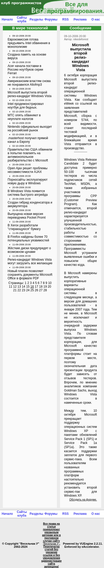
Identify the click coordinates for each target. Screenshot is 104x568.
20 (49, 286)
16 (32, 286)
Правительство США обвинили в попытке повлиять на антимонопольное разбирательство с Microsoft (30, 155)
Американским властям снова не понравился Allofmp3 (29, 82)
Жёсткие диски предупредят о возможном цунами (29, 250)
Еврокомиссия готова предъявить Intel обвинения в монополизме (29, 43)
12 (15, 286)
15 (27, 286)
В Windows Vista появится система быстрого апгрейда (28, 193)
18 (40, 286)
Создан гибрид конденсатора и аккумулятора (30, 204)
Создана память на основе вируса (27, 56)
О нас (95, 19)
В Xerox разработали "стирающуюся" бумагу (24, 227)
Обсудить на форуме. (83, 499)
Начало (7, 19)
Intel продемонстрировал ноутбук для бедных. (25, 105)
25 (32, 290)
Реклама (79, 19)
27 (40, 290)
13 (19, 286)
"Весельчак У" (51, 543)
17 (36, 286)
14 (23, 286)
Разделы (36, 19)
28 (45, 290)
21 (15, 290)
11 (10, 286)
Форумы (50, 19)
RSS (65, 19)
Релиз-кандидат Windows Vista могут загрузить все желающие (30, 261)
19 (45, 286)
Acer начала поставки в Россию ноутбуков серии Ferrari (25, 69)
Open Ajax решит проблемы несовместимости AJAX (27, 170)
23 (23, 290)
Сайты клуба (22, 19)
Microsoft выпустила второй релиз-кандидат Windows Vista (29, 94)
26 (36, 290)
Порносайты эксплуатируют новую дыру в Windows (27, 181)
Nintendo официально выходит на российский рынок (30, 128)
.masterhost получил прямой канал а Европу (28, 140)
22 (19, 290)
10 (49, 283)
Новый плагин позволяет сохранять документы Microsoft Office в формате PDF (30, 274)
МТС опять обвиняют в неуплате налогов (24, 117)
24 (27, 290)
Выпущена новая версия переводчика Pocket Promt (27, 215)
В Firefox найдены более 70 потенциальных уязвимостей (28, 238)
